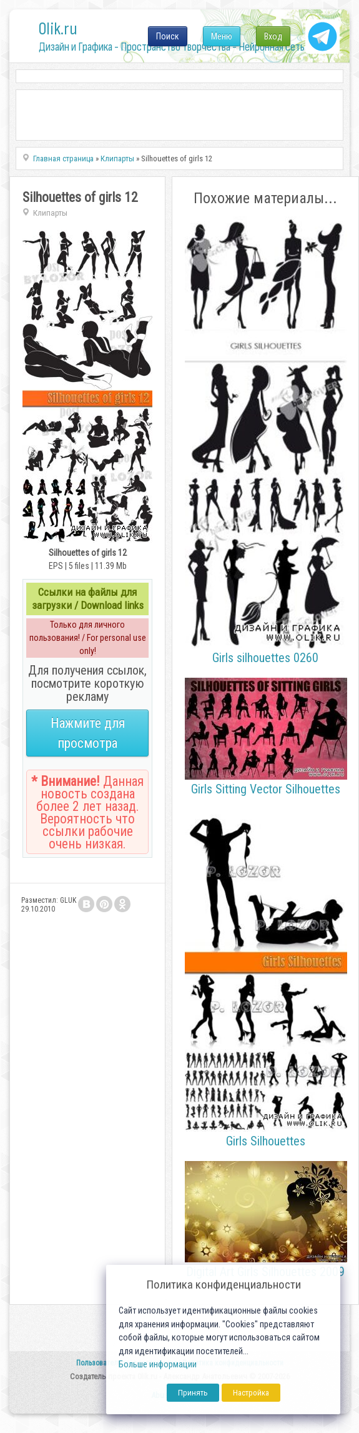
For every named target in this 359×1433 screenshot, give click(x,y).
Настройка (251, 1392)
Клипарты (50, 213)
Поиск (167, 36)
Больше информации (158, 1364)
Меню (221, 36)
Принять (193, 1392)
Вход (273, 36)
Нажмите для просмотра (88, 733)
